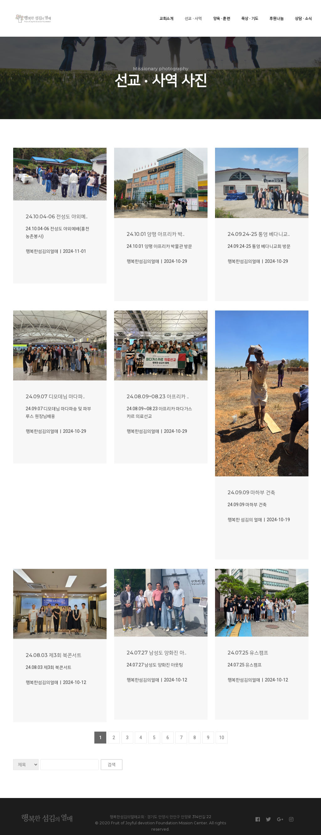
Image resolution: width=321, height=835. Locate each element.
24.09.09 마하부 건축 (251, 515)
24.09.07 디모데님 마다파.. (55, 419)
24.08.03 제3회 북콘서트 (54, 677)
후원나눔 (273, 11)
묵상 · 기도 (245, 11)
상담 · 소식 (299, 11)
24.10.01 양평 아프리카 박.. (155, 256)
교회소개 (162, 11)
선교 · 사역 (189, 11)
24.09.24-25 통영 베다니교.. (259, 256)
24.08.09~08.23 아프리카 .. (158, 419)
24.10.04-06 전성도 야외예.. (56, 239)
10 (221, 759)
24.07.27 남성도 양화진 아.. (156, 675)
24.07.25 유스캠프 (248, 675)
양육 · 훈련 (217, 11)
